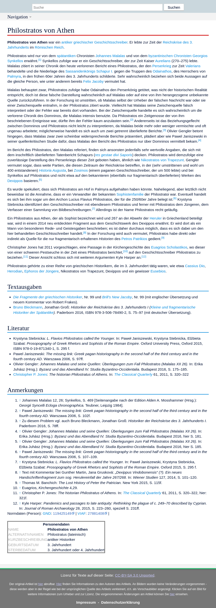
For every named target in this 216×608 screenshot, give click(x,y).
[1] (39, 59)
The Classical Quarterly (133, 374)
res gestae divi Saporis (113, 155)
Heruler (156, 218)
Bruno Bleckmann (27, 307)
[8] (84, 232)
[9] (162, 237)
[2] (131, 119)
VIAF (81, 513)
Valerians (193, 66)
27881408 (96, 513)
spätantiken (66, 56)
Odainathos (162, 71)
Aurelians (162, 61)
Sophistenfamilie (129, 194)
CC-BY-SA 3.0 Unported (134, 575)
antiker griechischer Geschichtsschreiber (94, 42)
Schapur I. (104, 71)
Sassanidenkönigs (80, 71)
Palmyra (14, 76)
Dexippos (15, 181)
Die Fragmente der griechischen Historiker (47, 297)
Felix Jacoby (93, 81)
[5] (40, 179)
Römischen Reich (49, 47)
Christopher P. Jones (30, 374)
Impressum (86, 602)
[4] (199, 140)
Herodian (14, 271)
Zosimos (81, 170)
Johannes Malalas (110, 56)
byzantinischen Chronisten (170, 56)
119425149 (62, 513)
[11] (25, 256)
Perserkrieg (161, 66)
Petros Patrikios (134, 239)
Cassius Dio (195, 266)
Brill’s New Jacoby (117, 297)
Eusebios (157, 271)
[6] (175, 198)
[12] (144, 256)
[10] (125, 251)
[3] (164, 130)
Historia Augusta (52, 170)
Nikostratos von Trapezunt (162, 160)
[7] (93, 208)
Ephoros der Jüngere (41, 271)
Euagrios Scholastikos (169, 247)
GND (47, 513)
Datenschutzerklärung (120, 602)
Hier (59, 584)
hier (40, 584)
